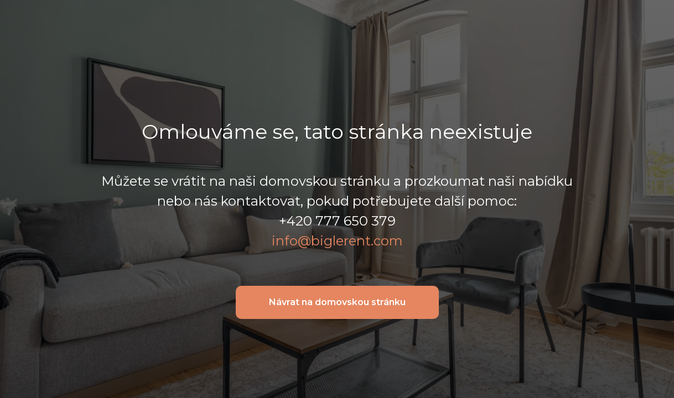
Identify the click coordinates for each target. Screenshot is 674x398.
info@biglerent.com (337, 241)
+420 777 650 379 (337, 221)
